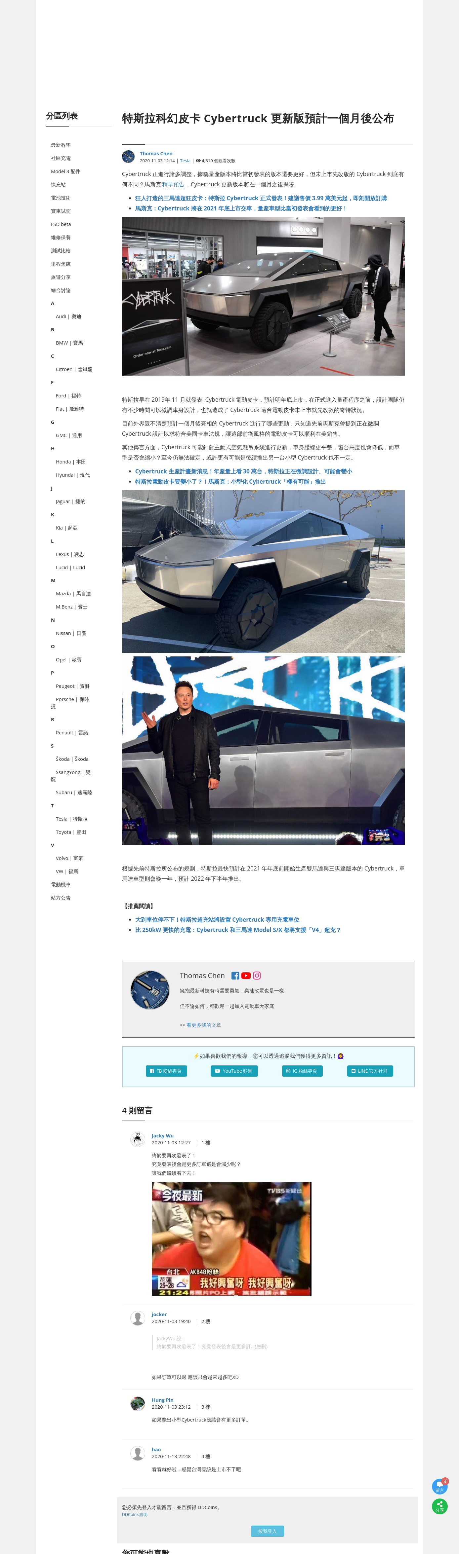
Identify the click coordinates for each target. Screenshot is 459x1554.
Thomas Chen (156, 153)
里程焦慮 (61, 263)
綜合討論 (61, 290)
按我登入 (267, 1531)
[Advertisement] (229, 62)
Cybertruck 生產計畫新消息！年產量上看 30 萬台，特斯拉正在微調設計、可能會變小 (244, 471)
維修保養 (61, 237)
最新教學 (61, 144)
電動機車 (61, 884)
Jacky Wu (163, 1135)
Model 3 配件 (65, 171)
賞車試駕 (61, 210)
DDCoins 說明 (134, 1514)
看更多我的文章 (204, 1024)
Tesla (185, 161)
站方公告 (61, 897)
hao (156, 1449)
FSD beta (61, 224)
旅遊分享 (61, 277)
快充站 (58, 184)
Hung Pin (163, 1399)
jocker (159, 1314)
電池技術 (61, 197)
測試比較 (61, 250)
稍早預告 (173, 184)
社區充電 (61, 158)
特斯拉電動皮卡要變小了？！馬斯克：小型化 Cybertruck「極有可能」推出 (230, 481)
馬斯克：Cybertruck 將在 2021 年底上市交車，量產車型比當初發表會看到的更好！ (241, 208)
